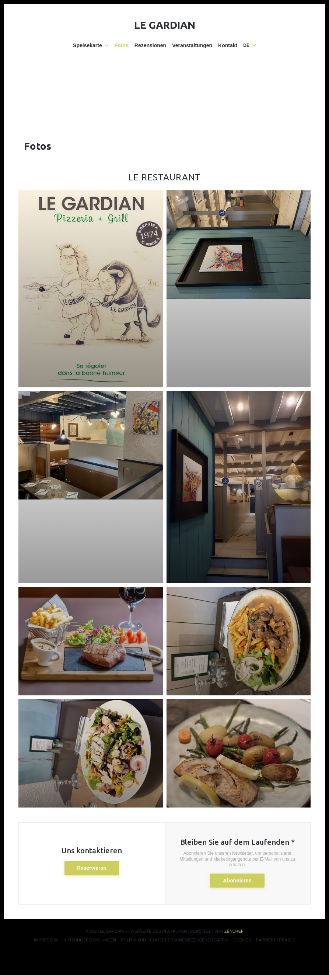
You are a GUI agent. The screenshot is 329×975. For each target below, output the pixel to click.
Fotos (122, 45)
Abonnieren (237, 881)
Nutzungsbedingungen (89, 940)
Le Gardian (164, 25)
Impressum (46, 940)
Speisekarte (91, 45)
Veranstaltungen (192, 45)
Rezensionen (150, 45)
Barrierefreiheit (275, 940)
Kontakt (227, 45)
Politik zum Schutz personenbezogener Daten (174, 940)
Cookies (241, 940)
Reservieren (91, 868)
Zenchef (234, 931)
